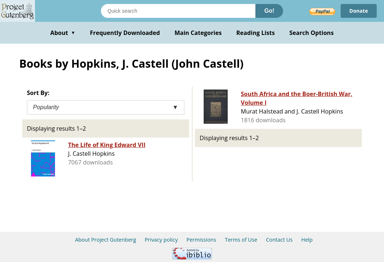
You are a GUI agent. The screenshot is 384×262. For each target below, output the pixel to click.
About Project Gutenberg (105, 239)
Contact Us (279, 239)
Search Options (311, 33)
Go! (269, 11)
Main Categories (198, 33)
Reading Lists (255, 33)
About (62, 32)
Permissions (201, 239)
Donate (358, 10)
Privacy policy (161, 239)
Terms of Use (241, 239)
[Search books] (178, 11)
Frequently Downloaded (125, 33)
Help (307, 239)
